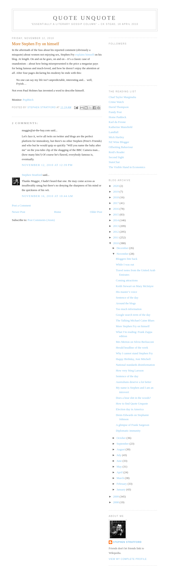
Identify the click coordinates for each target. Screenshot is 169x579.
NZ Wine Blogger (119, 142)
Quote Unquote (84, 18)
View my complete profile (128, 559)
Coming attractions (127, 280)
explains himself (85, 54)
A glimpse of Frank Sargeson (132, 425)
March (121, 478)
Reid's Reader (117, 152)
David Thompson (119, 107)
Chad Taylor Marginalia (122, 97)
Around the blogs (126, 303)
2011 (116, 237)
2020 (116, 185)
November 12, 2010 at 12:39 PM (47, 165)
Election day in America (129, 409)
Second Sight (116, 157)
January (121, 489)
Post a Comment (21, 205)
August (121, 449)
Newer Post (18, 211)
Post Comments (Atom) (41, 220)
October (122, 438)
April (120, 472)
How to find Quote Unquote (132, 403)
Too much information (128, 309)
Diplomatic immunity (128, 430)
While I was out (125, 264)
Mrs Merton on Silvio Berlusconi (135, 341)
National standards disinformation (135, 364)
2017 (116, 203)
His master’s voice (126, 291)
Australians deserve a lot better (133, 382)
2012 (116, 231)
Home (57, 211)
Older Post (96, 211)
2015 (116, 214)
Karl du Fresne (117, 122)
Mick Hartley (116, 137)
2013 (116, 226)
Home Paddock (117, 117)
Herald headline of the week (132, 347)
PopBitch (28, 99)
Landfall (113, 132)
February (122, 483)
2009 (116, 496)
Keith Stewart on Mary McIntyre (134, 286)
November (123, 253)
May (120, 466)
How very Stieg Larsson (129, 370)
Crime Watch (116, 102)
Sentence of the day (127, 297)
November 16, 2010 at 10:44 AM (47, 196)
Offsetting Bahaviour (121, 147)
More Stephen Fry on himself (132, 326)
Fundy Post (115, 112)
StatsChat (114, 162)
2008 (116, 502)
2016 (116, 208)
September (123, 443)
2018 (116, 197)
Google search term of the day (133, 314)
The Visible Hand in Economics (127, 167)
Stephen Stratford (32, 174)
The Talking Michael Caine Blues (135, 320)
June (120, 460)
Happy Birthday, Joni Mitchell (133, 359)
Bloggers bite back (126, 258)
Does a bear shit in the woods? (133, 397)
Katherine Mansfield (120, 127)
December (123, 248)
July (119, 455)
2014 (116, 220)
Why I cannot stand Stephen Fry (134, 353)
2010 (116, 243)
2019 (116, 191)
